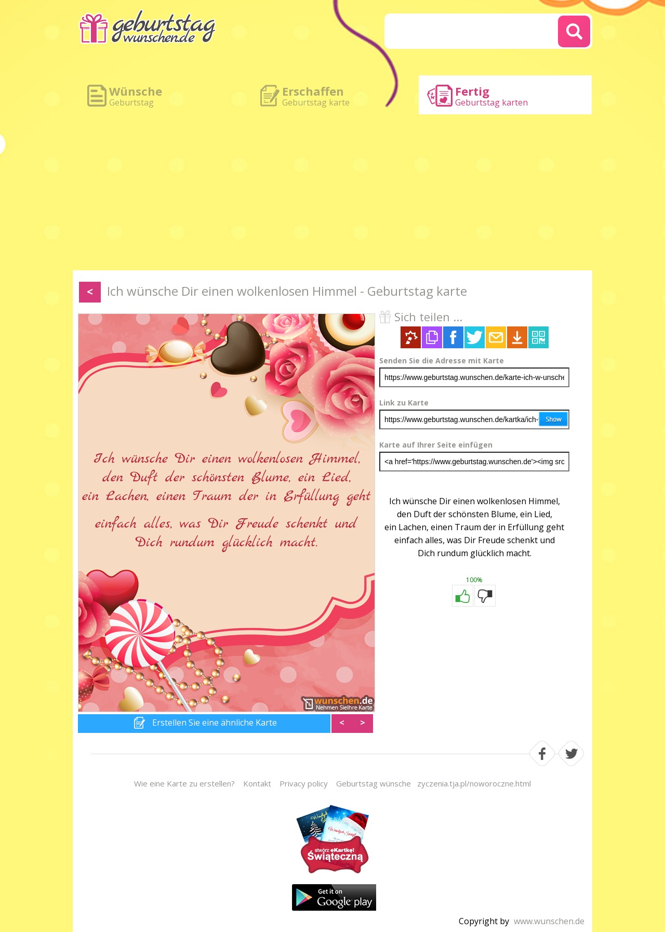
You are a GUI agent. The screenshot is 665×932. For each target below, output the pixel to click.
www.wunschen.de (549, 921)
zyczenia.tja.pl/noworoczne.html (474, 783)
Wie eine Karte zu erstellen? (184, 783)
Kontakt (257, 783)
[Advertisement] (332, 192)
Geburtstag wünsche (373, 783)
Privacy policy (304, 783)
